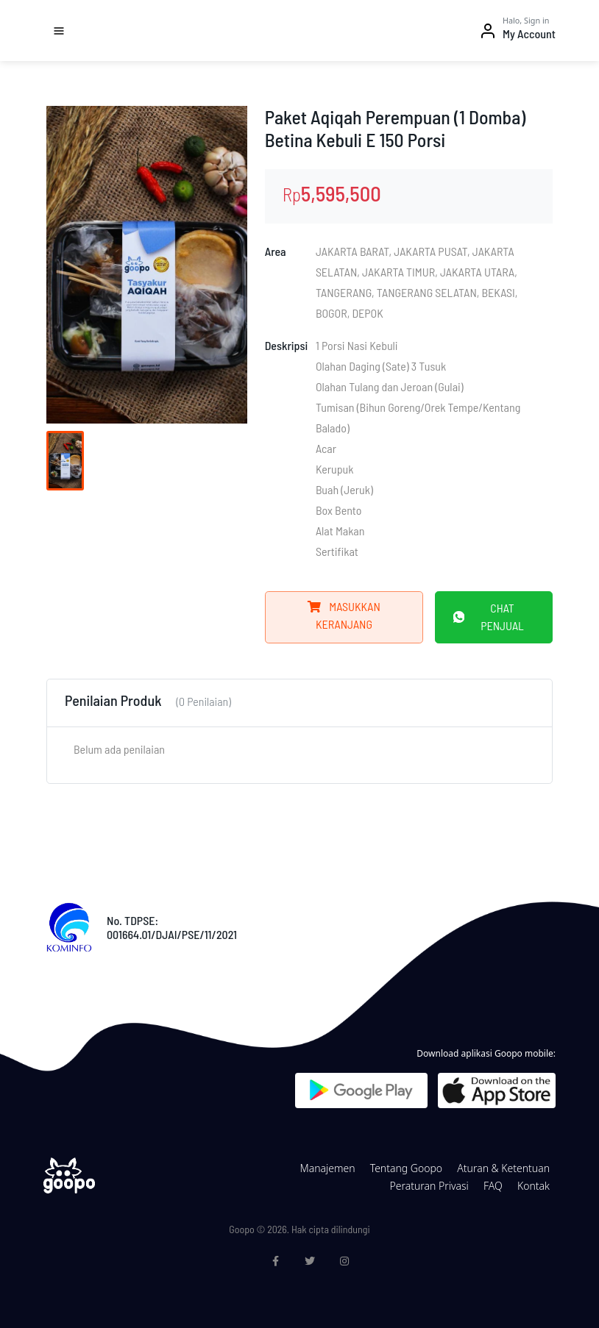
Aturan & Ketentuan (503, 1168)
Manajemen (327, 1168)
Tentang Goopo (406, 1168)
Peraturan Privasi (428, 1186)
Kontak (533, 1186)
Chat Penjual (488, 616)
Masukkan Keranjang (344, 615)
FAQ (493, 1186)
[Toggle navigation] (58, 31)
